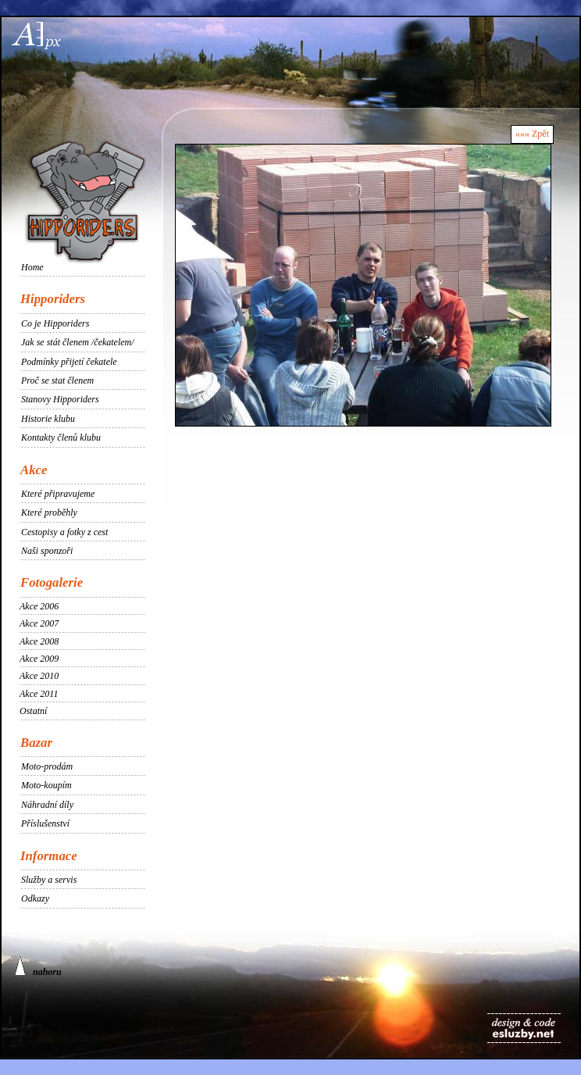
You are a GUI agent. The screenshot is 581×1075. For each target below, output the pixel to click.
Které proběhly (49, 512)
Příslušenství (45, 823)
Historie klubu (48, 418)
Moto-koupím (46, 785)
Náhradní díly (47, 804)
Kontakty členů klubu (61, 437)
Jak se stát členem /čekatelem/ (77, 342)
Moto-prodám (47, 766)
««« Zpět (532, 133)
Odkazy (35, 898)
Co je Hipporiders (55, 323)
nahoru (38, 966)
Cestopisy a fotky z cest (64, 532)
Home (32, 267)
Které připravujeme (57, 493)
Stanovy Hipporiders (60, 399)
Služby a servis (49, 879)
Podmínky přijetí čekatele (69, 361)
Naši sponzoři (47, 550)
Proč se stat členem (57, 380)
